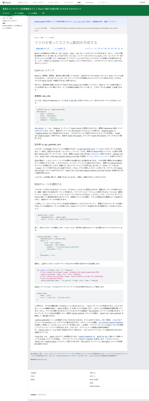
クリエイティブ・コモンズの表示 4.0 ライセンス (74, 354)
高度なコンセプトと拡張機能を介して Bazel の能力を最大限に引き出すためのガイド (41, 9)
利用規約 (33, 395)
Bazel (36, 37)
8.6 (106, 49)
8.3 (116, 49)
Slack (91, 383)
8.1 (122, 49)
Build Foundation (40, 21)
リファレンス (68, 2)
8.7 (102, 49)
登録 (105, 21)
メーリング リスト (79, 21)
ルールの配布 (32, 13)
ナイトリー (89, 49)
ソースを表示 (59, 48)
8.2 (119, 49)
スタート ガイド (38, 2)
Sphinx (48, 204)
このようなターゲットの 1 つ (99, 156)
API (43, 13)
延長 (42, 37)
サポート (93, 376)
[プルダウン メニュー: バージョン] (108, 2)
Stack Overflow (95, 386)
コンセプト (6, 13)
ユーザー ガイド (53, 2)
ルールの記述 (50, 37)
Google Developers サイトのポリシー (67, 356)
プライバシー (42, 395)
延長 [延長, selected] (79, 2)
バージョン (101, 2)
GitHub (142, 2)
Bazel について (23, 2)
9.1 (96, 49)
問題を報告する (42, 48)
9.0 (99, 49)
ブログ (32, 376)
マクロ (89, 149)
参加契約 (95, 21)
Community (89, 2)
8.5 (109, 49)
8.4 (112, 49)
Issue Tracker (94, 379)
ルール (42, 128)
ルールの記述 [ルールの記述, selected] (19, 13)
